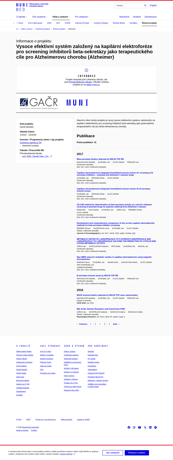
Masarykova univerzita (30, 427)
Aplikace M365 (83, 420)
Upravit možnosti (67, 455)
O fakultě (23, 346)
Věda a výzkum (74, 346)
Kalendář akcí (93, 355)
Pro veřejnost (98, 346)
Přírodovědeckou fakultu (80, 82)
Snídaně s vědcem (71, 379)
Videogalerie (92, 370)
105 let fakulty (21, 366)
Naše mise (20, 377)
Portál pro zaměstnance (46, 420)
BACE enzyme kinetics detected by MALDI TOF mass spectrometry (107, 295)
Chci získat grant (35, 23)
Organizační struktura (24, 362)
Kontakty (133, 23)
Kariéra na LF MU (22, 384)
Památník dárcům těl (95, 377)
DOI (133, 233)
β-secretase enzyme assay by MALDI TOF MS (97, 276)
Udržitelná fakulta (22, 388)
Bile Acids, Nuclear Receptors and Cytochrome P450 (101, 309)
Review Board (119, 23)
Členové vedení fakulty (24, 355)
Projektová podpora (71, 355)
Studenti (137, 17)
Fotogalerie (92, 366)
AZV (58, 23)
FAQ (41, 370)
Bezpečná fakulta (22, 380)
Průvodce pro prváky (47, 373)
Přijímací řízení (45, 362)
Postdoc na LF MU (71, 383)
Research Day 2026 (71, 390)
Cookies (34, 430)
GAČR (67, 23)
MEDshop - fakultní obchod (98, 380)
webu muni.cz (93, 84)
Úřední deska (21, 373)
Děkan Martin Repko (24, 351)
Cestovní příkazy (101, 23)
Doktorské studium (71, 359)
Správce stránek (22, 430)
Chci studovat (50, 346)
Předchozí (82, 324)
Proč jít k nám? (45, 351)
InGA (49, 23)
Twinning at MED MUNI (72, 387)
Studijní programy (46, 359)
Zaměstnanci (150, 17)
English (153, 5)
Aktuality (91, 351)
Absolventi (124, 17)
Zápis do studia (45, 366)
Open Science (69, 376)
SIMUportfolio (66, 420)
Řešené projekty (149, 23)
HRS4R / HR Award (71, 368)
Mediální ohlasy (93, 362)
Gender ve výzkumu (71, 372)
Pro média (91, 359)
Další (116, 324)
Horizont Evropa (82, 23)
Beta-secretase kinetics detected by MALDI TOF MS (100, 159)
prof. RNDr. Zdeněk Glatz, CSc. (37, 156)
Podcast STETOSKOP (96, 373)
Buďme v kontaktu (47, 355)
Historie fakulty (21, 370)
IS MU (19, 420)
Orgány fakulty (21, 359)
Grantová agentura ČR (31, 143)
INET (28, 420)
